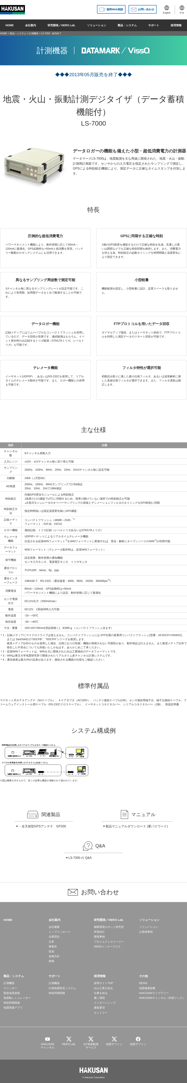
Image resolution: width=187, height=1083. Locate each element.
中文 (182, 9)
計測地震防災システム (62, 988)
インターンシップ (105, 1002)
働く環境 (99, 997)
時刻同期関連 (12, 1002)
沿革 (51, 941)
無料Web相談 (115, 9)
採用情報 (176, 25)
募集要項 (99, 1007)
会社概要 (54, 926)
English (166, 9)
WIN (9, 655)
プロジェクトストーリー (109, 941)
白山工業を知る (103, 988)
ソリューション (96, 25)
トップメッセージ (60, 931)
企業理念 (54, 936)
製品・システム (127, 25)
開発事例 (99, 936)
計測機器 (33, 33)
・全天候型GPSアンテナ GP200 (42, 826)
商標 (51, 961)
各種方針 (54, 956)
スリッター (10, 988)
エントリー (101, 1012)
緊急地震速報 (12, 993)
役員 (51, 951)
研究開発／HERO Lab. (61, 25)
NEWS (143, 983)
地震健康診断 (147, 988)
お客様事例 (146, 931)
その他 (143, 976)
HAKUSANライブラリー (154, 993)
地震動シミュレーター (17, 997)
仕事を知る (101, 993)
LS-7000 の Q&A (80, 857)
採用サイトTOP (103, 983)
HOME (9, 25)
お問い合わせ (146, 9)
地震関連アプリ (13, 1007)
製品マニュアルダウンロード (126, 826)
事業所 (53, 946)
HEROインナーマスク (107, 946)
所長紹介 (99, 931)
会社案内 (30, 25)
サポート (153, 25)
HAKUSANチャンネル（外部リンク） (162, 997)
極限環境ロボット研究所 (109, 926)
